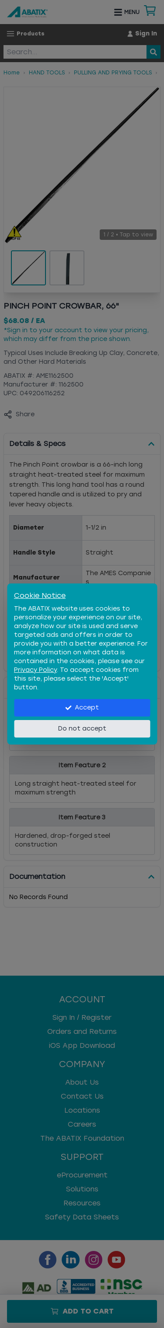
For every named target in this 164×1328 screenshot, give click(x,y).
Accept (82, 707)
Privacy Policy (35, 670)
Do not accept (82, 728)
